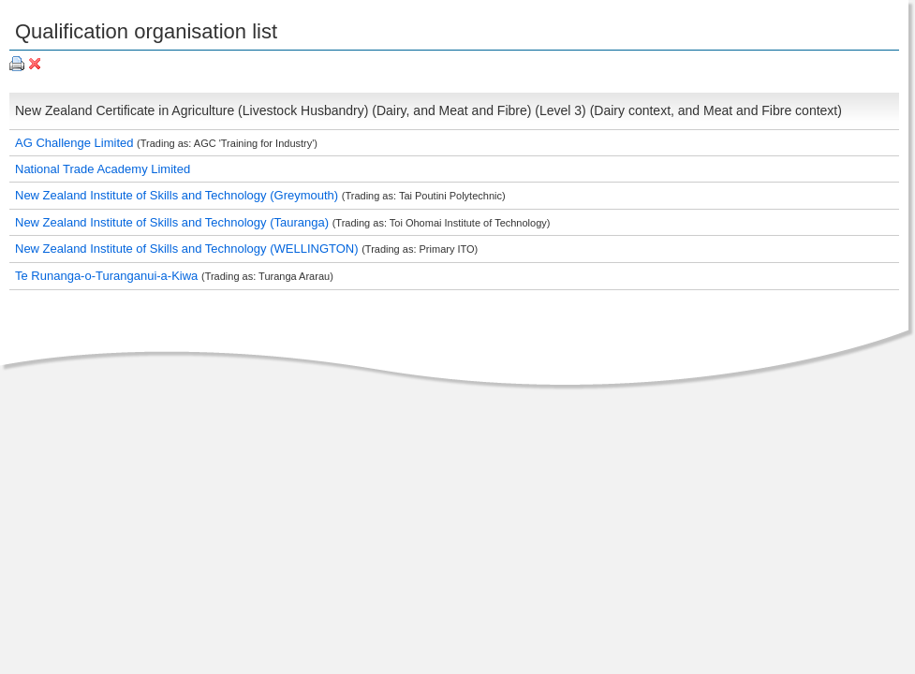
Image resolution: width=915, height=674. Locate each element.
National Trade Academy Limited (102, 169)
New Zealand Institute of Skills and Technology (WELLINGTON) (188, 249)
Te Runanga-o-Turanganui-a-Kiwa (108, 276)
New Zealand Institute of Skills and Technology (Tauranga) (173, 222)
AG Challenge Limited (76, 143)
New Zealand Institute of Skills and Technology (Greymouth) (178, 195)
